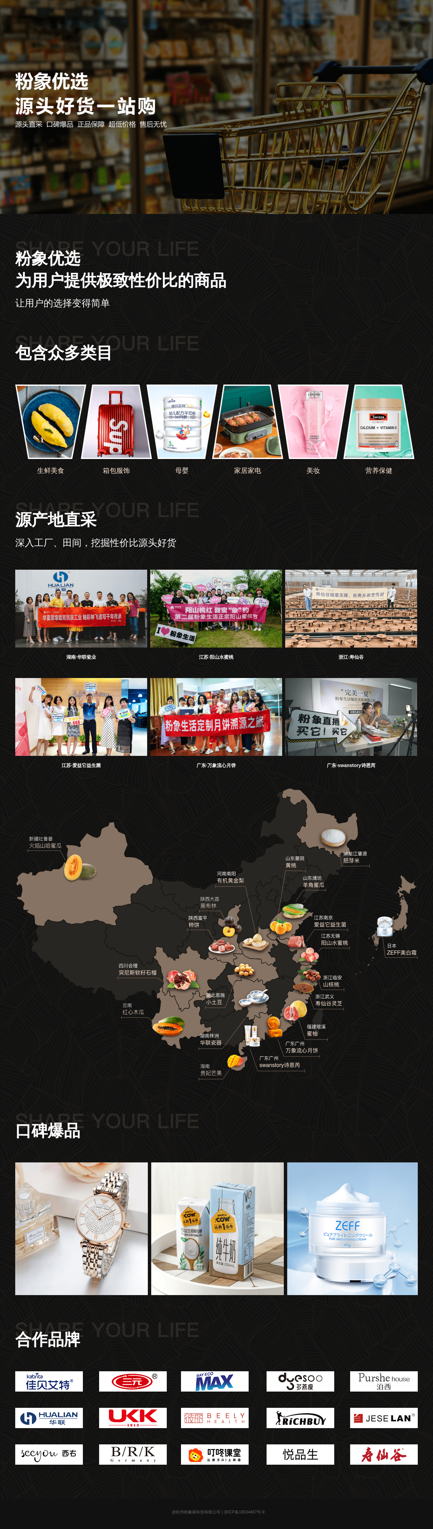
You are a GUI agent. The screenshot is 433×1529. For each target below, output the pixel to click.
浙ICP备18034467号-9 (244, 1512)
